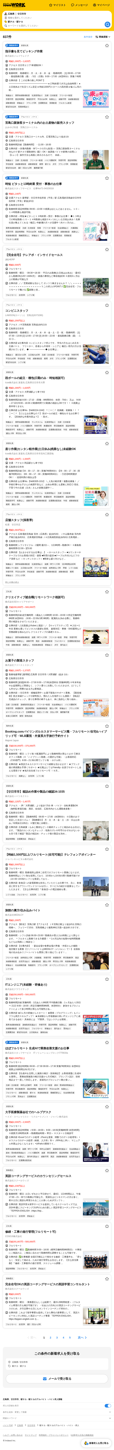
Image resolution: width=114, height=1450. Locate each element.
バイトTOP (8, 1425)
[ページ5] (70, 1337)
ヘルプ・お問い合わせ (13, 1435)
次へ (81, 1337)
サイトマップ (31, 1435)
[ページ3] (57, 1337)
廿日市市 (31, 1425)
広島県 (20, 1425)
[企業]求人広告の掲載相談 (82, 1435)
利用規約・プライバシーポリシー (54, 1435)
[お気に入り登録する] (107, 45)
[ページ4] (63, 1337)
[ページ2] (50, 1337)
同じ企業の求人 (12, 582)
